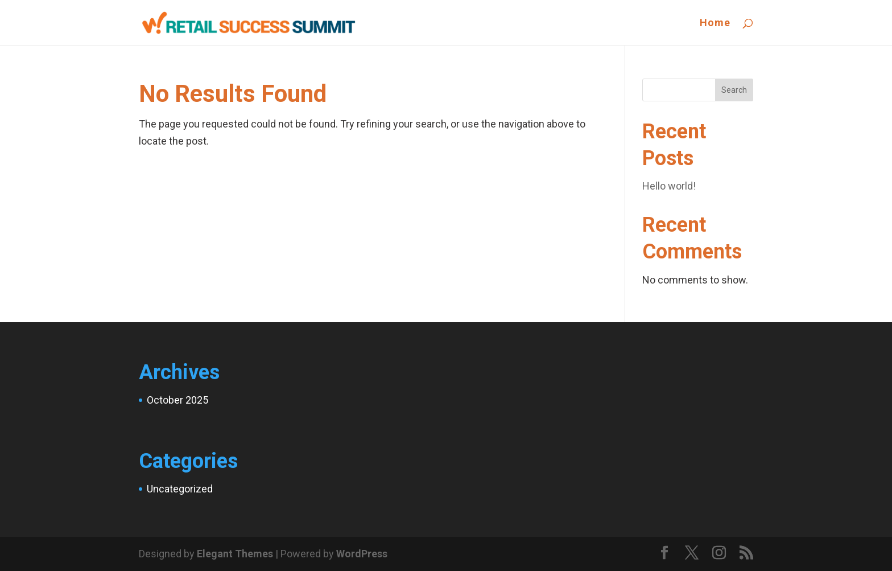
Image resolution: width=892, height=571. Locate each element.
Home (715, 23)
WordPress (361, 554)
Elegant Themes (235, 554)
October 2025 (177, 400)
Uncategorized (180, 489)
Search (734, 90)
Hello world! (669, 186)
